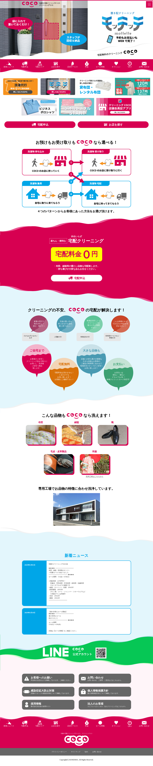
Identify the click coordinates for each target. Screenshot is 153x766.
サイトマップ (75, 752)
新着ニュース (9, 67)
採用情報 (41, 704)
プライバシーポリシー (59, 752)
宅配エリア (39, 67)
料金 (87, 67)
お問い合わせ (144, 67)
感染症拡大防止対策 (50, 691)
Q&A (130, 67)
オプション (116, 67)
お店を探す (55, 67)
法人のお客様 (106, 704)
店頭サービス (72, 67)
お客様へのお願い (51, 678)
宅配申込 (24, 67)
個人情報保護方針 (103, 691)
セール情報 (100, 67)
